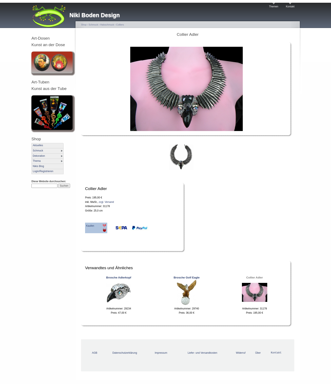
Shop (84, 24)
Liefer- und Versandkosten (202, 352)
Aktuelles (38, 145)
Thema (37, 160)
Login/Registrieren (43, 171)
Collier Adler (254, 277)
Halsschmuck (107, 24)
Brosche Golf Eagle (186, 277)
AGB (94, 352)
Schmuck (38, 150)
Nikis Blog (38, 166)
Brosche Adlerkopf (118, 277)
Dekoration (39, 155)
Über (258, 352)
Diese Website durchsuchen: (48, 181)
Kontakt (290, 6)
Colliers (120, 24)
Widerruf (240, 352)
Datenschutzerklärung (124, 352)
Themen (273, 6)
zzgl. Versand (106, 202)
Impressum (161, 352)
